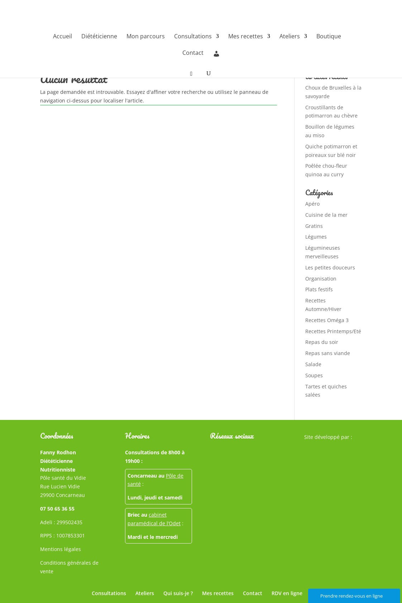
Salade (313, 364)
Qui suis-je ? (178, 593)
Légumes (316, 236)
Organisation (320, 278)
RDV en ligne (287, 593)
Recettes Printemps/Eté (333, 331)
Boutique (328, 37)
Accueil (62, 37)
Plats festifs (319, 289)
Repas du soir (321, 342)
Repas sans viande (327, 353)
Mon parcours (145, 37)
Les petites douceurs (330, 267)
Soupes (314, 375)
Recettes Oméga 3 (327, 320)
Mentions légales (60, 549)
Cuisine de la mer (326, 214)
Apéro (312, 203)
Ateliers (289, 37)
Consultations (193, 37)
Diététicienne (99, 37)
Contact (193, 53)
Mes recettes (245, 37)
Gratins (314, 225)
